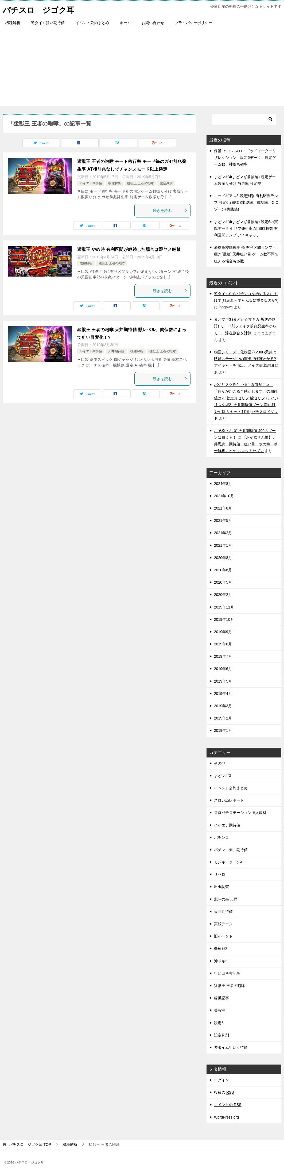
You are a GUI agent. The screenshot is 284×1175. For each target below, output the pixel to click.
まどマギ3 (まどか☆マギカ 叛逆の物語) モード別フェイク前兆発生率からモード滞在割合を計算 (245, 326)
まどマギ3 (222, 776)
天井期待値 (116, 351)
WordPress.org (226, 1117)
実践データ (223, 924)
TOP (30, 1144)
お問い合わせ (153, 23)
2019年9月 (223, 632)
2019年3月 (223, 706)
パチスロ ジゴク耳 (40, 9)
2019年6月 (223, 669)
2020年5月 (223, 582)
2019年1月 (223, 730)
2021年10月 (224, 496)
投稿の (224, 1092)
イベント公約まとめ (92, 23)
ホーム (125, 23)
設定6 (219, 1022)
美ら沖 (219, 1010)
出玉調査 (221, 887)
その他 (219, 763)
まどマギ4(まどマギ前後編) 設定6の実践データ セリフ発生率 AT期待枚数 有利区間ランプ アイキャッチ (246, 228)
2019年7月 (223, 656)
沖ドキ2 (220, 961)
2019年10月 (224, 619)
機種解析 (12, 23)
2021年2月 (223, 533)
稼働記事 (221, 998)
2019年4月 (223, 693)
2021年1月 (223, 545)
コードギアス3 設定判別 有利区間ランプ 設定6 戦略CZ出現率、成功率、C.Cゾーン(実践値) (246, 202)
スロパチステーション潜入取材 (240, 812)
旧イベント (223, 936)
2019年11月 (224, 607)
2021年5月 (223, 520)
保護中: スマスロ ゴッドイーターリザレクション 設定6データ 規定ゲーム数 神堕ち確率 (245, 157)
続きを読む (170, 210)
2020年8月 (223, 558)
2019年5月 (223, 681)
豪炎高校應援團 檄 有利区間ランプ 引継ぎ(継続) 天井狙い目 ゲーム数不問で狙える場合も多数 (246, 254)
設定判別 (166, 183)
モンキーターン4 (228, 862)
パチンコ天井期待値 (231, 850)
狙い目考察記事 (227, 973)
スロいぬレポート (229, 800)
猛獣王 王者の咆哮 (140, 183)
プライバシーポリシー (193, 23)
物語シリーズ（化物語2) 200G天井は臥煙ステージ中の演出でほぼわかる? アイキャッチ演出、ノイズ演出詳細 (245, 359)
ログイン (221, 1080)
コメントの (228, 1105)
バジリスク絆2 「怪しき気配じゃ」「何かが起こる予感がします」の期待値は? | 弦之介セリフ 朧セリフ (246, 391)
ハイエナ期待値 (91, 183)
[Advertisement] (142, 68)
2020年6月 (223, 570)
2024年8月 (223, 483)
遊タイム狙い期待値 (48, 23)
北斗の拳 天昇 (226, 899)
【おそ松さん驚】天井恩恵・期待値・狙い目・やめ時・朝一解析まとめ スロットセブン (246, 444)
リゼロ (219, 874)
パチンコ (221, 837)
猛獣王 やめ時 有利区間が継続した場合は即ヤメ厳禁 (129, 249)
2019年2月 (223, 718)
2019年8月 (223, 644)
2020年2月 (223, 594)
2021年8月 (223, 508)
